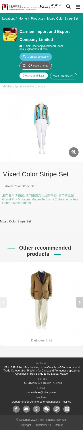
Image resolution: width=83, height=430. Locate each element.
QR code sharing (35, 65)
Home (23, 18)
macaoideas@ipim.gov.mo (41, 392)
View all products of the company (24, 86)
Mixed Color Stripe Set (62, 18)
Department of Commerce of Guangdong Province (41, 401)
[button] (79, 302)
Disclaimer (42, 425)
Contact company (35, 56)
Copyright (25, 425)
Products (37, 18)
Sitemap (59, 425)
